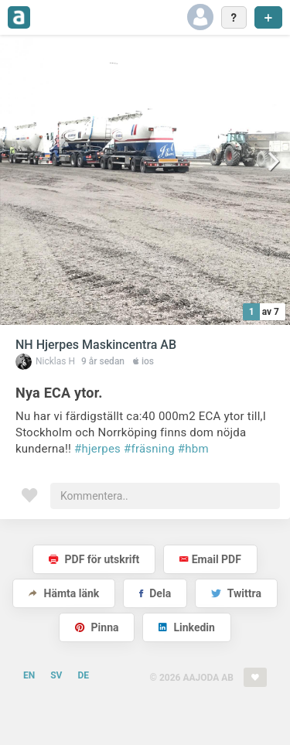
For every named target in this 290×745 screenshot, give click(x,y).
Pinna (96, 627)
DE (83, 675)
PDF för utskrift (94, 559)
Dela (155, 593)
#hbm (193, 449)
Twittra (236, 593)
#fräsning (149, 449)
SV (56, 675)
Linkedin (187, 627)
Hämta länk (64, 593)
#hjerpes (97, 449)
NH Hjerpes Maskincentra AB (95, 344)
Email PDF (210, 559)
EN (29, 675)
